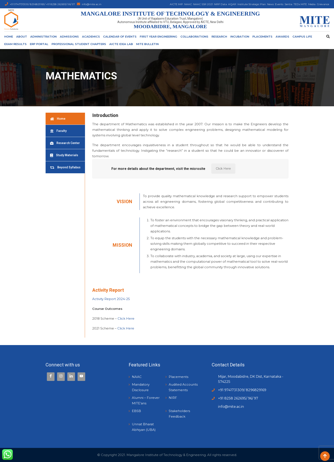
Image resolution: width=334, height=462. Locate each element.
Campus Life (302, 36)
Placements (262, 36)
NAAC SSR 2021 (203, 4)
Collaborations (194, 36)
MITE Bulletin (147, 44)
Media (311, 4)
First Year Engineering (158, 36)
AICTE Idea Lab (121, 44)
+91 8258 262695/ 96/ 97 (238, 398)
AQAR (232, 4)
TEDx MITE (300, 4)
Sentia (288, 4)
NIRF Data (220, 4)
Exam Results (15, 44)
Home (8, 36)
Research (219, 36)
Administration (43, 36)
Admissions (69, 36)
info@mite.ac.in (91, 4)
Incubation (239, 36)
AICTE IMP (176, 4)
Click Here (223, 169)
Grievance (323, 4)
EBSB (136, 411)
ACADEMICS (91, 36)
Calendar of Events (120, 36)
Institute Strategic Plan (252, 4)
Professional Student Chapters (79, 44)
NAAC (188, 4)
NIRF (173, 398)
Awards (282, 36)
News (270, 4)
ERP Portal (39, 44)
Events (279, 4)
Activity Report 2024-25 (111, 299)
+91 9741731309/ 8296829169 (242, 390)
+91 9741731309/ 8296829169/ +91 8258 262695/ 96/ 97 (43, 4)
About (21, 36)
